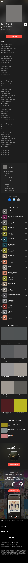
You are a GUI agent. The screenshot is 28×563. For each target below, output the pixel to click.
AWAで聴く (14, 36)
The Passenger (8, 180)
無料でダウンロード (14, 490)
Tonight (6, 182)
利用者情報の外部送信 (5, 546)
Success (7, 184)
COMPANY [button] (4, 531)
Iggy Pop (10, 26)
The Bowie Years (20, 412)
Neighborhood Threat (9, 188)
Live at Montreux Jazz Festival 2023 (7, 341)
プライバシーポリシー (11, 544)
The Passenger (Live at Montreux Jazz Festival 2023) (7, 359)
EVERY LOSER (21, 376)
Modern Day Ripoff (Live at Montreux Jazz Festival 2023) (21, 359)
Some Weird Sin (20, 520)
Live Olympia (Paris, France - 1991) (7, 413)
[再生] (25, 24)
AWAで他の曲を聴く (14, 464)
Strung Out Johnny (7, 394)
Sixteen (6, 175)
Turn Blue (7, 186)
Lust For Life (11, 166)
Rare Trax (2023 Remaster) (7, 376)
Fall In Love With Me (9, 190)
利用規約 (2, 544)
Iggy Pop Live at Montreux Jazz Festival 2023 (21, 341)
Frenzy (20, 394)
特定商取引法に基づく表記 (17, 546)
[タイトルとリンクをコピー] (18, 199)
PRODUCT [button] (4, 526)
